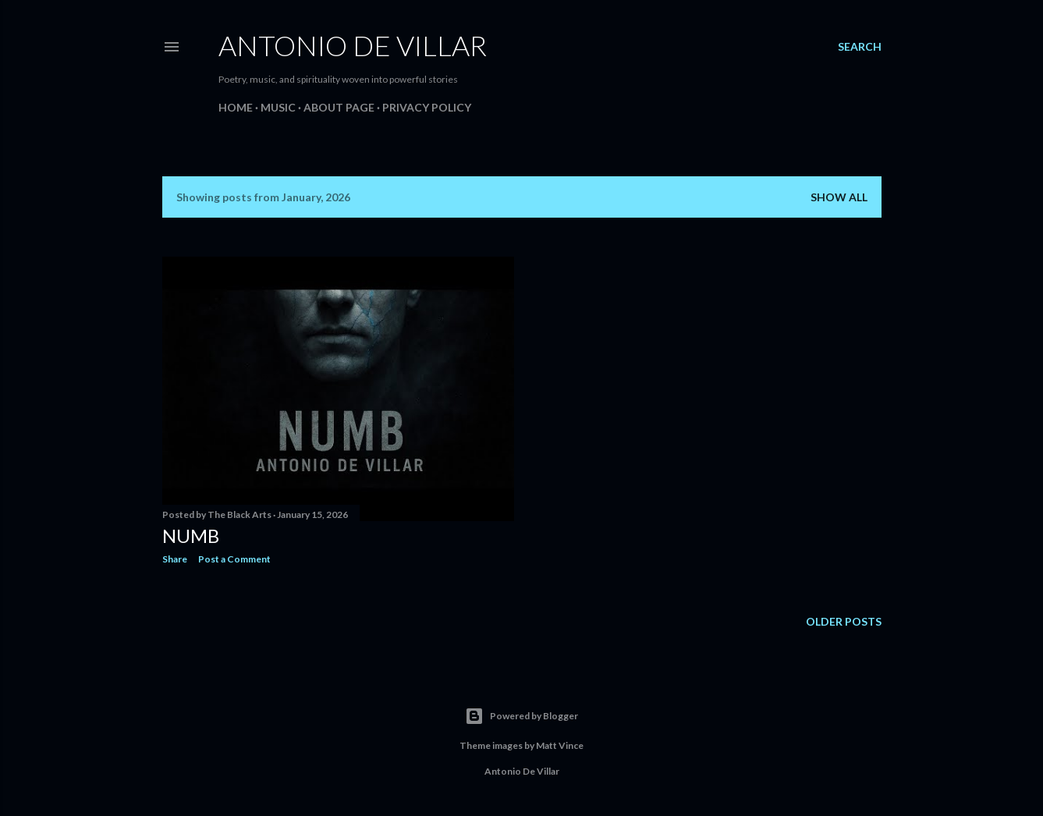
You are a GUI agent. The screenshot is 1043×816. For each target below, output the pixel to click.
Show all (839, 197)
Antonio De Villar (352, 45)
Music (278, 107)
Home (235, 107)
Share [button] (174, 559)
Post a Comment (234, 559)
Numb (190, 535)
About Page (338, 107)
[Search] (860, 47)
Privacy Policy (426, 107)
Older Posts (844, 621)
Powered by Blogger (521, 716)
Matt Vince (560, 745)
